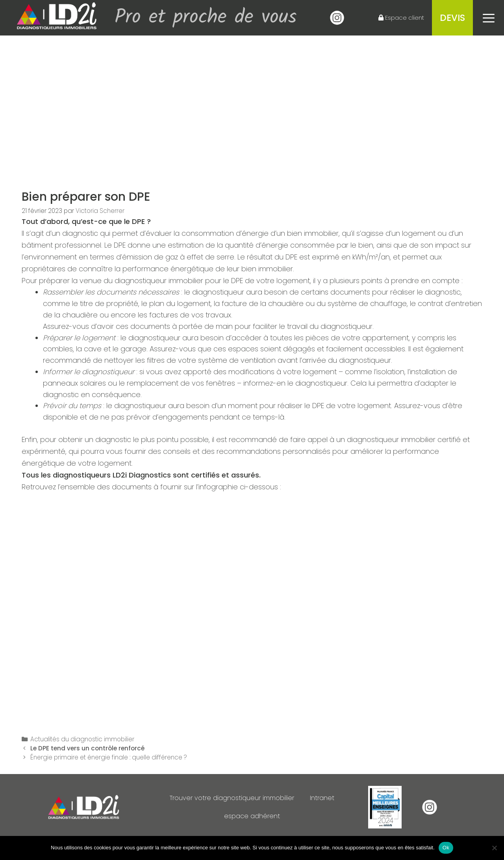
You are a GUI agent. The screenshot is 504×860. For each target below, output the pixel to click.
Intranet (328, 798)
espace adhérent (252, 816)
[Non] (494, 848)
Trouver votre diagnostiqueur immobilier (231, 798)
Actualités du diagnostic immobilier (82, 739)
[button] (488, 17)
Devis (452, 17)
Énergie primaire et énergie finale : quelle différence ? (109, 757)
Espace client (401, 17)
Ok (446, 848)
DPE (138, 222)
